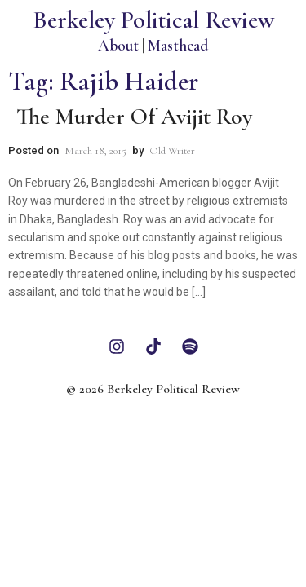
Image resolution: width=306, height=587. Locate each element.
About (118, 45)
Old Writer (172, 150)
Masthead (178, 45)
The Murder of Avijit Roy (134, 116)
